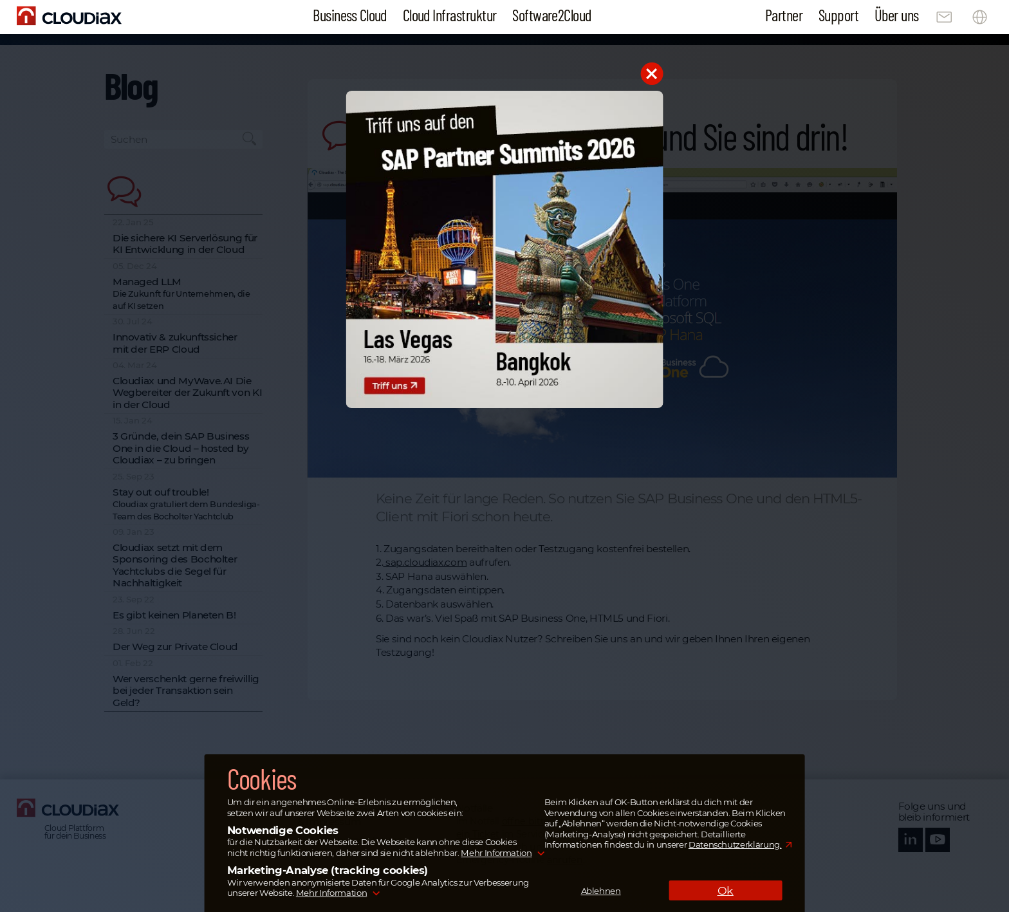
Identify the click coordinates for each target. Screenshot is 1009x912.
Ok (725, 890)
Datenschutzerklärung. (735, 844)
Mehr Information (496, 853)
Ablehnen (601, 891)
